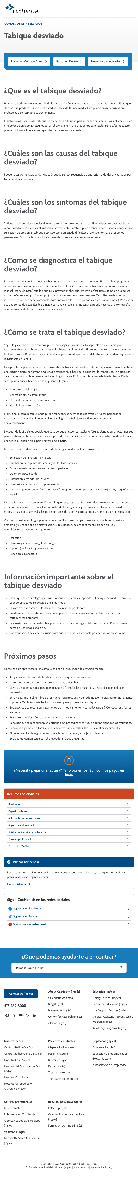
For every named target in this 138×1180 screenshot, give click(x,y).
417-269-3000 (15, 1005)
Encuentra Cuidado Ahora (29, 61)
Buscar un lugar (57, 1060)
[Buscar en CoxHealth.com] (69, 968)
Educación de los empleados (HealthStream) (109, 1056)
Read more (69, 804)
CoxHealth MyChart (69, 846)
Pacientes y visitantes (61, 1041)
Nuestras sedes (13, 1041)
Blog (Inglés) (55, 1004)
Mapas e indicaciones (61, 1047)
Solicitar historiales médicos (69, 818)
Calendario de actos (60, 998)
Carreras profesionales (69, 839)
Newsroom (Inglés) (59, 1010)
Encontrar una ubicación (108, 61)
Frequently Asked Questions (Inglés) (21, 1140)
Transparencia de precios (63, 1079)
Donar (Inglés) (56, 1066)
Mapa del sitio (81, 1167)
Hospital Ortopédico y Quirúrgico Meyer (18, 1086)
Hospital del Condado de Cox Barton (22, 1068)
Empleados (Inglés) (104, 1041)
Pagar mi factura (58, 1053)
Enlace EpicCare (57, 1108)
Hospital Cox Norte (16, 1077)
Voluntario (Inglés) (15, 1132)
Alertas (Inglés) (57, 1023)
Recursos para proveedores (65, 1102)
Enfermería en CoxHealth (19, 1114)
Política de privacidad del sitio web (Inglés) (49, 1167)
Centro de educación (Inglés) (109, 1004)
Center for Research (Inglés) (65, 1017)
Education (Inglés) (103, 991)
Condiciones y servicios (23, 23)
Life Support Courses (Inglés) (109, 1010)
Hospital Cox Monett (17, 1060)
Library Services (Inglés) (106, 998)
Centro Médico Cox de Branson (23, 1053)
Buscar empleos (13, 1108)
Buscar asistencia (18, 884)
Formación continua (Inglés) (65, 1125)
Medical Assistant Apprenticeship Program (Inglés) (112, 1019)
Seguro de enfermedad (69, 825)
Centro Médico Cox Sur (18, 1047)
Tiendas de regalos (59, 1072)
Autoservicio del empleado (109, 1065)
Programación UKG (104, 1047)
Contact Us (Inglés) (21, 993)
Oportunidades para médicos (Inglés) (22, 1123)
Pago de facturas (69, 811)
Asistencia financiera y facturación (69, 832)
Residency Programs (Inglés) (109, 1028)
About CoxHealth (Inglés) (64, 991)
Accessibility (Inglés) (101, 1167)
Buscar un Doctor (69, 61)
